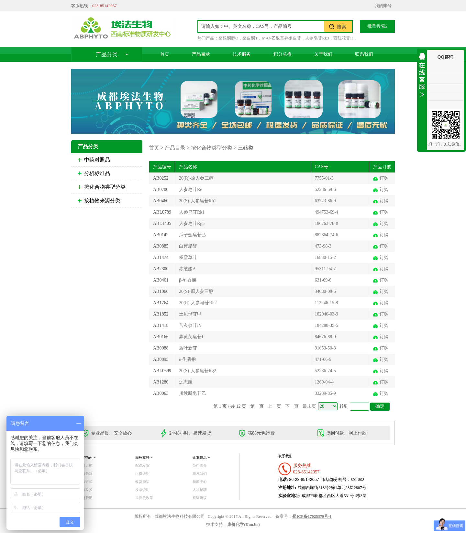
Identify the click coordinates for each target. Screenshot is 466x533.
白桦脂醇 (188, 246)
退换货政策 (144, 498)
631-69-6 (323, 280)
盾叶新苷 (188, 348)
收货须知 (142, 481)
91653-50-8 (325, 348)
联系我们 (364, 54)
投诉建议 (200, 498)
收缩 (422, 74)
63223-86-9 (325, 200)
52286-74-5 (325, 370)
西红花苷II (343, 38)
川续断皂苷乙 (192, 393)
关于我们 (323, 54)
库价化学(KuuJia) (243, 524)
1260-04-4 (324, 382)
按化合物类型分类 (105, 187)
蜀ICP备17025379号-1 (312, 516)
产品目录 (201, 54)
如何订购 (85, 465)
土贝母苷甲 (190, 314)
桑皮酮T (250, 38)
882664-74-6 (326, 234)
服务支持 (144, 457)
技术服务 (242, 54)
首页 (164, 54)
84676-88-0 (325, 336)
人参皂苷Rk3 (317, 38)
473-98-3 (323, 246)
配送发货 (142, 465)
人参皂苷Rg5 (192, 223)
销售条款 (85, 473)
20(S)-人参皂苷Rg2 (197, 370)
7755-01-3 (324, 178)
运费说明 (142, 473)
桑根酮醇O (228, 38)
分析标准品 (97, 173)
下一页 (292, 406)
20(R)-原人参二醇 (196, 178)
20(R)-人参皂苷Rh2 (198, 302)
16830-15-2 (325, 257)
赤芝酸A (187, 268)
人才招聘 (200, 490)
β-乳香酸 (187, 280)
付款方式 (85, 481)
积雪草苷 (188, 257)
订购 (384, 178)
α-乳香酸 (187, 359)
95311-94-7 (325, 268)
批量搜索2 (377, 26)
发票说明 (142, 490)
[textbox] (261, 26)
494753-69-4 (326, 212)
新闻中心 (200, 481)
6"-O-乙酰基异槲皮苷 (281, 38)
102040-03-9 (326, 314)
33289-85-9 (325, 393)
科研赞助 (85, 498)
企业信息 (201, 457)
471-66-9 (323, 359)
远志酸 (186, 382)
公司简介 (200, 465)
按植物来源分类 (102, 200)
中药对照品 (97, 159)
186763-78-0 (326, 223)
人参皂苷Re (190, 189)
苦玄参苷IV (190, 325)
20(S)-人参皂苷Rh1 (197, 200)
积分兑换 (282, 54)
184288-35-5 (326, 325)
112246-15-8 (326, 302)
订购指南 (87, 457)
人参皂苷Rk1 (192, 212)
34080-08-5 (325, 291)
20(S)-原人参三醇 (196, 291)
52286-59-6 (325, 189)
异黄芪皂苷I (191, 336)
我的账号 (383, 5)
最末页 (309, 406)
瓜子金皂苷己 (192, 234)
